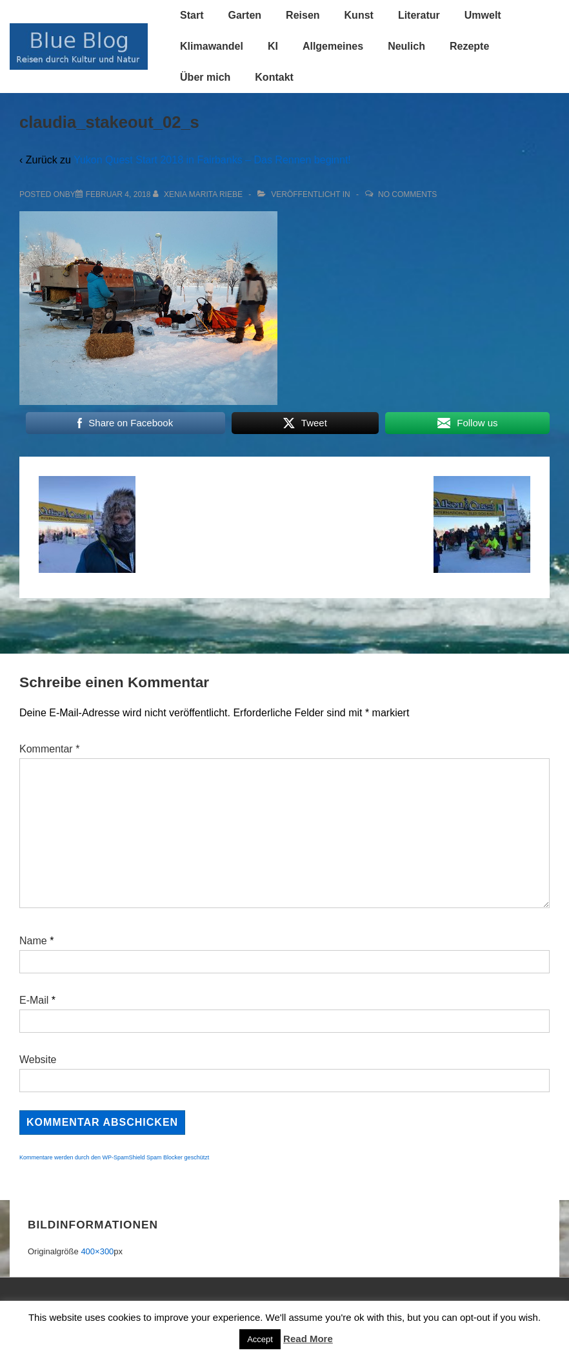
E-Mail (33, 1000)
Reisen (302, 15)
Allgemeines (333, 46)
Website (38, 1059)
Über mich (205, 77)
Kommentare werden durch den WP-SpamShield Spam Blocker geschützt (114, 1157)
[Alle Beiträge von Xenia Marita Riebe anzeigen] (199, 194)
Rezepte (469, 46)
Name (33, 940)
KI (273, 46)
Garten (245, 15)
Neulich (406, 46)
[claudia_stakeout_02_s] (118, 194)
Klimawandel (211, 46)
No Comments (407, 194)
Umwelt (482, 15)
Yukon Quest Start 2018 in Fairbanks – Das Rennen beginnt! (212, 159)
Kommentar (49, 748)
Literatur (419, 15)
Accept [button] (260, 1339)
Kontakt (274, 77)
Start (191, 15)
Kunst (359, 15)
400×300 (97, 1251)
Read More (308, 1338)
